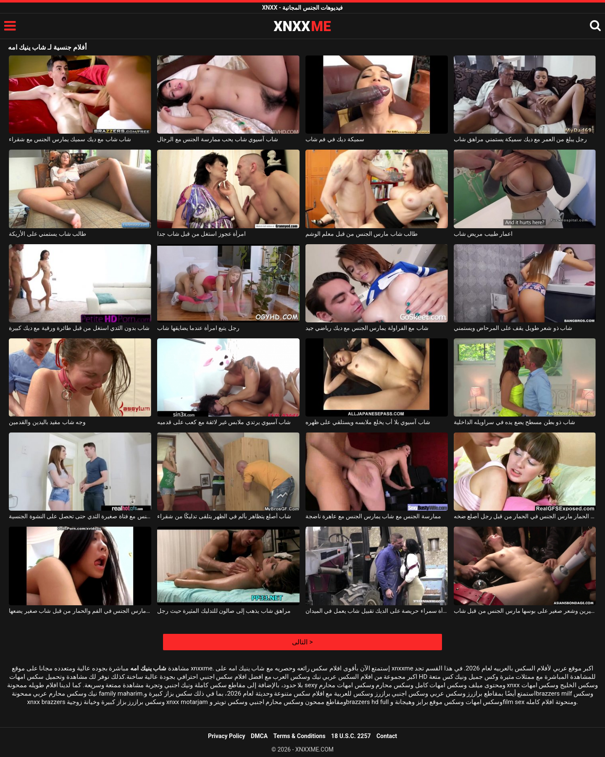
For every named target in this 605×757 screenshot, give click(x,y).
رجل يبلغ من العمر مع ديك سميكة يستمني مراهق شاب (520, 139)
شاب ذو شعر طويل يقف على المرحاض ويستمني (513, 327)
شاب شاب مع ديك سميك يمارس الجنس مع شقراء (70, 139)
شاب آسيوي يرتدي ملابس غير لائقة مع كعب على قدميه (224, 422)
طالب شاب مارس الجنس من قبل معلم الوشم (361, 233)
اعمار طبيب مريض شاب (483, 233)
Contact (386, 736)
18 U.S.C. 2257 (351, 736)
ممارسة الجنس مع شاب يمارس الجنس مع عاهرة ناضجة (373, 516)
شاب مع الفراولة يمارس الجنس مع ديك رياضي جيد (367, 327)
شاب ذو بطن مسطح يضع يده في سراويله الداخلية (514, 422)
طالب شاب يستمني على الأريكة (47, 233)
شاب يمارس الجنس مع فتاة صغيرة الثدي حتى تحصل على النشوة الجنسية (80, 516)
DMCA (259, 736)
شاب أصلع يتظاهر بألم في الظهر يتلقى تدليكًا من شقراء (224, 516)
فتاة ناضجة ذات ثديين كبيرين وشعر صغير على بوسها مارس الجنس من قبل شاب (525, 610)
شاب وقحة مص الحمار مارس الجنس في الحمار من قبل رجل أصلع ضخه (525, 516)
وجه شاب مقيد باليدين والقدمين (47, 422)
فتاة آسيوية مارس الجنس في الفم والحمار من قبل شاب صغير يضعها (80, 610)
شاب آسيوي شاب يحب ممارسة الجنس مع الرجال (217, 139)
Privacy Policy (226, 736)
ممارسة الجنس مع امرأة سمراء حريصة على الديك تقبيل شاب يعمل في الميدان (376, 610)
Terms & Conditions (300, 736)
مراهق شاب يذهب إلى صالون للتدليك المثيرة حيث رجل (224, 610)
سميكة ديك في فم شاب (334, 139)
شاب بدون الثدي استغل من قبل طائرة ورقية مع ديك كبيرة (79, 327)
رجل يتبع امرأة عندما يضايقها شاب (198, 327)
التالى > (302, 642)
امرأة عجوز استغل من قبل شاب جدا (201, 233)
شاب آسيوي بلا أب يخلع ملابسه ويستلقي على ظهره (367, 422)
